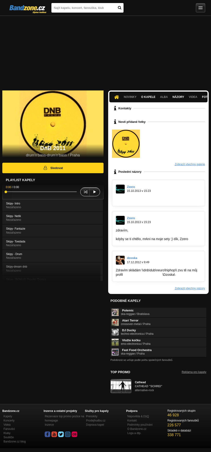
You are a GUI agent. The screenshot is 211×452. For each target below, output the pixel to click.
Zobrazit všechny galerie (190, 164)
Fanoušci (9, 429)
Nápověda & (138, 416)
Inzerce (49, 424)
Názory (178, 97)
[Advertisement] (105, 50)
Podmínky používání (140, 424)
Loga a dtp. (134, 433)
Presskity (91, 416)
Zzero (131, 187)
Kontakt (132, 420)
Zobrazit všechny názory (190, 288)
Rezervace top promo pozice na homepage (64, 418)
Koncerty (8, 420)
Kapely (7, 416)
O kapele (148, 97)
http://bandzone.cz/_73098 (135, 199)
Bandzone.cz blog (14, 441)
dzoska (132, 258)
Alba (164, 97)
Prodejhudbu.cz (95, 420)
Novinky (130, 97)
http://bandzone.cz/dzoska (143, 274)
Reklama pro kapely (194, 372)
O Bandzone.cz (136, 429)
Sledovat (53, 167)
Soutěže (8, 437)
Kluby (6, 433)
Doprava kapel (95, 424)
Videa (193, 97)
